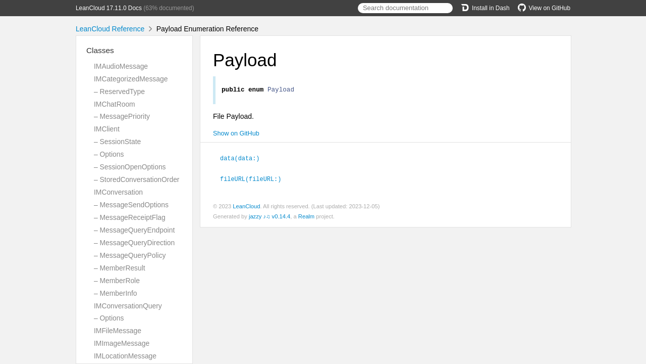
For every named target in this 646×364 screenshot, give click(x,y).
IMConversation (118, 192)
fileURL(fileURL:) (255, 179)
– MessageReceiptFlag (130, 217)
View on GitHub (544, 8)
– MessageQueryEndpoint (134, 230)
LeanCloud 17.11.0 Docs (109, 8)
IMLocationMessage (125, 356)
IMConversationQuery (128, 306)
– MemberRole (117, 281)
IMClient (107, 129)
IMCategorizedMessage (131, 79)
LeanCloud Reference (110, 29)
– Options (109, 154)
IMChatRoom (114, 104)
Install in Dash (485, 8)
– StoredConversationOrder (136, 179)
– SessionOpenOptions (130, 167)
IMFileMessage (117, 331)
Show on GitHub (236, 135)
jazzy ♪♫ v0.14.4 (269, 217)
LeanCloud (246, 207)
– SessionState (117, 142)
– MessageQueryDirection (134, 243)
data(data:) (244, 159)
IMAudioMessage (121, 66)
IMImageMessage (121, 343)
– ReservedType (119, 91)
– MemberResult (119, 268)
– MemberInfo (115, 293)
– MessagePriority (122, 116)
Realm (306, 217)
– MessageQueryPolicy (130, 255)
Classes (100, 50)
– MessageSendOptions (131, 205)
